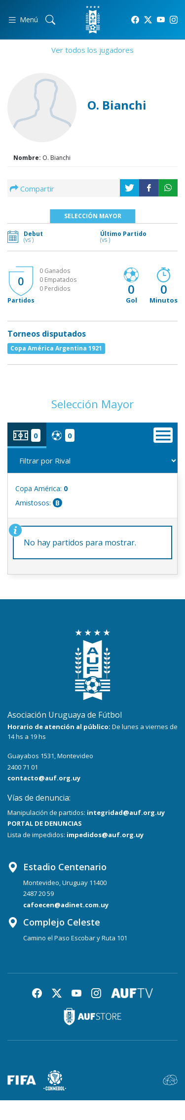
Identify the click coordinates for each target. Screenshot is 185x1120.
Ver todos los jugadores (92, 50)
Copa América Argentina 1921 (56, 348)
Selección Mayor (92, 216)
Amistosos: (38, 502)
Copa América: (41, 488)
